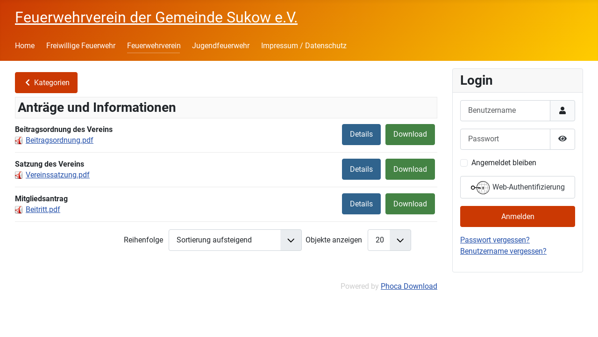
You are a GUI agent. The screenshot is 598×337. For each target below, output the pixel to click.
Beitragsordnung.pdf (59, 140)
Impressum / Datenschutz (304, 45)
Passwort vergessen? (495, 239)
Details (361, 134)
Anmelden (517, 216)
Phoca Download (409, 286)
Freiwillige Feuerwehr (80, 45)
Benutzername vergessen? (503, 251)
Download (410, 134)
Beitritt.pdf (43, 209)
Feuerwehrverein (154, 45)
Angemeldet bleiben (503, 162)
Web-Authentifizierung (518, 187)
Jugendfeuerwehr (220, 45)
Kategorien (46, 82)
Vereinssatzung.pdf (58, 174)
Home (25, 45)
